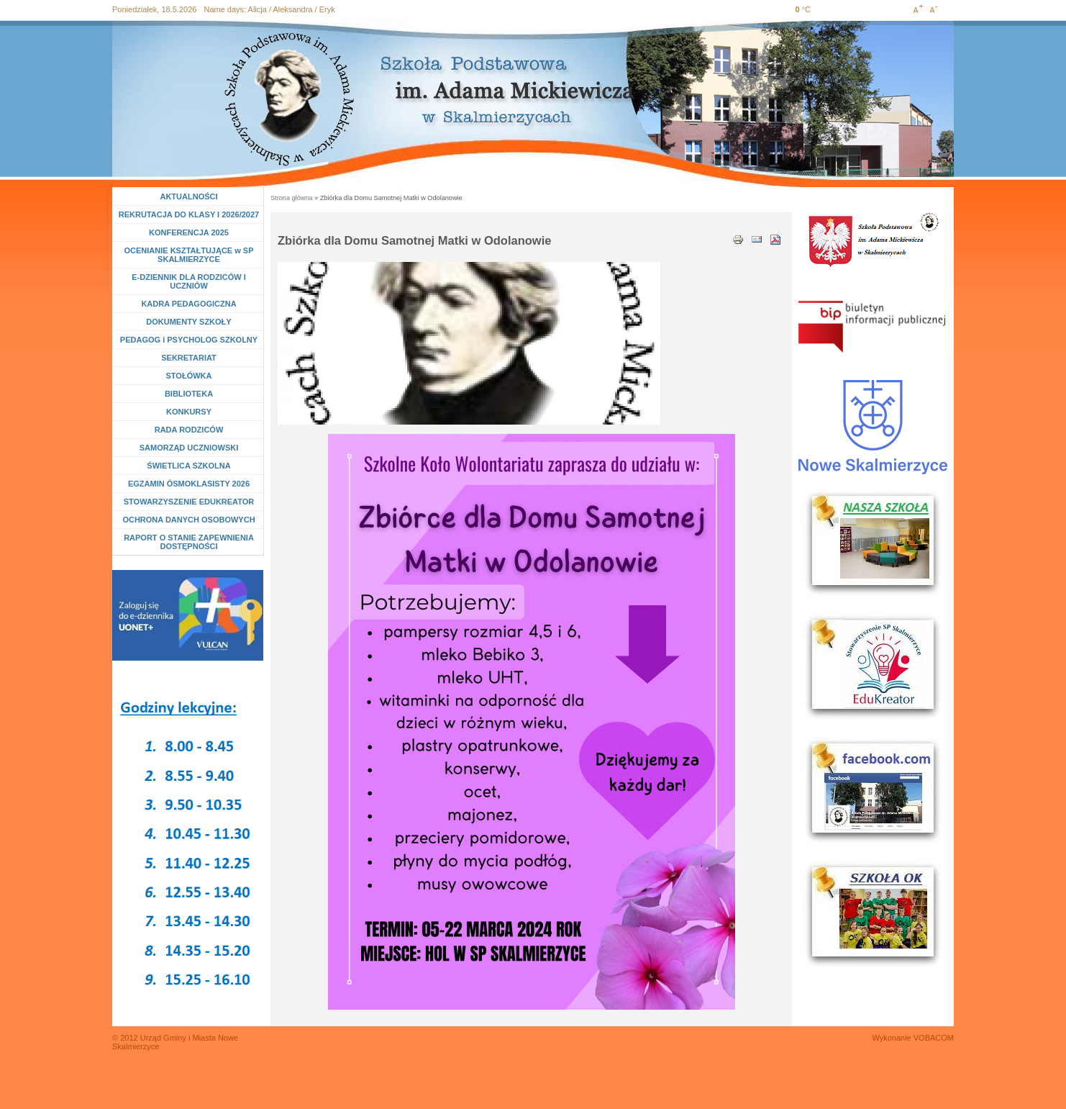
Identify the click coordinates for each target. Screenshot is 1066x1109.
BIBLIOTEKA (189, 393)
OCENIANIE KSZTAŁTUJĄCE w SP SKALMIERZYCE (188, 254)
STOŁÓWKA (189, 375)
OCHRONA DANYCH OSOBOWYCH (188, 519)
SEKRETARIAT (189, 357)
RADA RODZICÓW (189, 429)
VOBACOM (934, 1037)
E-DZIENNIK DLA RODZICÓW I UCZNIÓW (188, 281)
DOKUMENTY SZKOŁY (188, 321)
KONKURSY (191, 411)
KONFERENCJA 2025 (189, 232)
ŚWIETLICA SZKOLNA (188, 465)
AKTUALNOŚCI (188, 196)
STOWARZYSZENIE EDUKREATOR (189, 501)
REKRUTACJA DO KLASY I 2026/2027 (189, 214)
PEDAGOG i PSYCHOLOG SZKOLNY (189, 339)
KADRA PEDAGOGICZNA (188, 303)
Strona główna (291, 198)
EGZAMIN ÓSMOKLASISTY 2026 (189, 483)
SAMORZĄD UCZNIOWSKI (189, 447)
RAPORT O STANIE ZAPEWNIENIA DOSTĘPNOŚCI (189, 542)
